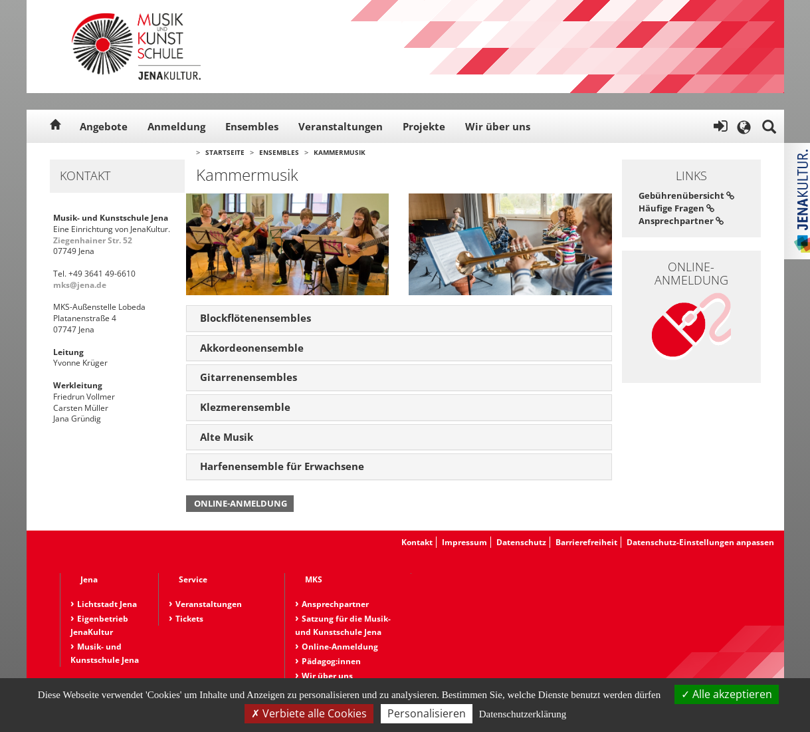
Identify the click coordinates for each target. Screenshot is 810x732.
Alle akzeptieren (726, 694)
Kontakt (417, 542)
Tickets (189, 618)
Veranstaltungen (340, 126)
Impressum (464, 542)
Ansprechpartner (681, 221)
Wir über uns (497, 126)
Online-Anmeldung (240, 503)
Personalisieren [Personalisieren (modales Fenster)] (426, 713)
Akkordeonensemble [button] (252, 347)
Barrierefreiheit (586, 542)
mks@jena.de (79, 285)
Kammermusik (339, 152)
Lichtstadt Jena (107, 604)
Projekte (424, 126)
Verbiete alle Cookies (309, 713)
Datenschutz (521, 542)
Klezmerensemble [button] (245, 407)
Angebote (104, 126)
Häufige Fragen (676, 208)
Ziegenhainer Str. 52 (92, 240)
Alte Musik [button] (226, 436)
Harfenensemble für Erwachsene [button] (282, 466)
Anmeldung (176, 126)
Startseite (225, 152)
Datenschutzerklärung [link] (523, 714)
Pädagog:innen (331, 661)
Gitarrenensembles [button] (248, 377)
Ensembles (251, 126)
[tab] (399, 318)
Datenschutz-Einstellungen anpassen (700, 542)
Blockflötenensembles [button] (255, 317)
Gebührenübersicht (686, 195)
